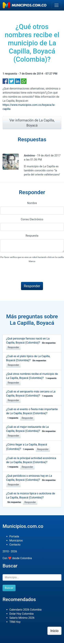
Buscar (9, 588)
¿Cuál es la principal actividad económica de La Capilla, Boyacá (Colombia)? (31, 462)
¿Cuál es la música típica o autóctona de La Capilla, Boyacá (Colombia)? (30, 498)
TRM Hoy (14, 621)
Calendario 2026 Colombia (25, 609)
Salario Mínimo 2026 (21, 617)
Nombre (32, 203)
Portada (14, 536)
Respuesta (32, 235)
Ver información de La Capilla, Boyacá (32, 122)
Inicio (54, 631)
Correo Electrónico (32, 219)
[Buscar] (32, 577)
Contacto (14, 544)
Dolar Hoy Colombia (21, 613)
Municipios (16, 540)
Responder (13, 347)
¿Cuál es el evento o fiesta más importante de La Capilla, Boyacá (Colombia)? (32, 413)
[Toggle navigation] (56, 5)
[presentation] (26, 272)
